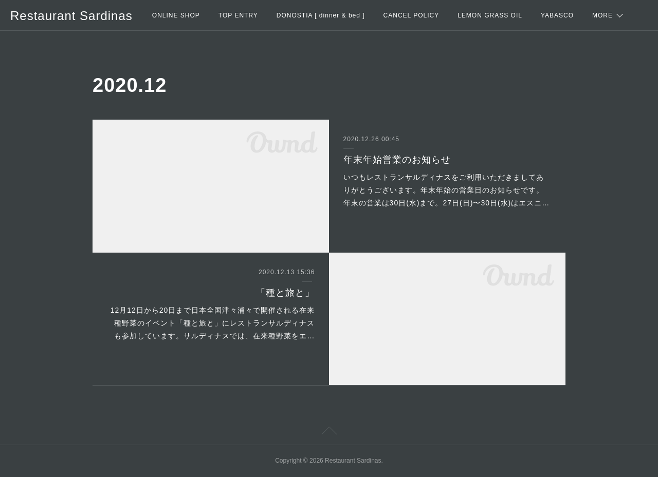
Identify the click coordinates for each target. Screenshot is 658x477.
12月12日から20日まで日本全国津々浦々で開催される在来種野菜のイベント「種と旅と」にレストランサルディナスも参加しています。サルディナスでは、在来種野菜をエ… (213, 323)
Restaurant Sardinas (71, 16)
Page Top (329, 432)
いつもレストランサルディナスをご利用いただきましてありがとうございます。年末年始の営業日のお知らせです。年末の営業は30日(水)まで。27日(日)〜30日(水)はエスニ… (446, 190)
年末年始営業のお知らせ (397, 160)
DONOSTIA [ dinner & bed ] (321, 15)
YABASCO (557, 15)
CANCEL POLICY (411, 15)
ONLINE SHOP (176, 15)
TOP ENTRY (238, 15)
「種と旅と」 (285, 293)
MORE (602, 15)
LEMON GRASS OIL (490, 15)
